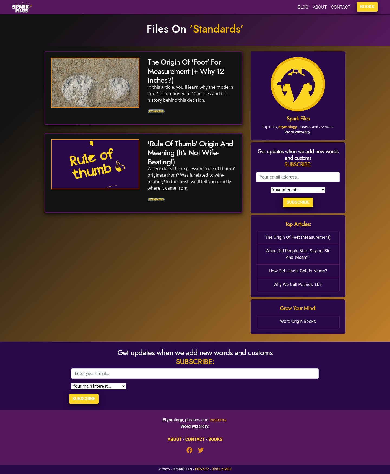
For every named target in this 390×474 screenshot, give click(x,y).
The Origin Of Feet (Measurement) (298, 237)
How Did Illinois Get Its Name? (298, 270)
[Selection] (298, 190)
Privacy (202, 469)
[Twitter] (201, 450)
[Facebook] (192, 450)
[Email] (298, 177)
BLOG (303, 7)
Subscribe (297, 202)
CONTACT (340, 7)
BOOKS (367, 6)
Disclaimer (222, 469)
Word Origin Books (298, 321)
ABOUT (320, 7)
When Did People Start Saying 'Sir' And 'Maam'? (298, 254)
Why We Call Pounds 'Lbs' (297, 284)
